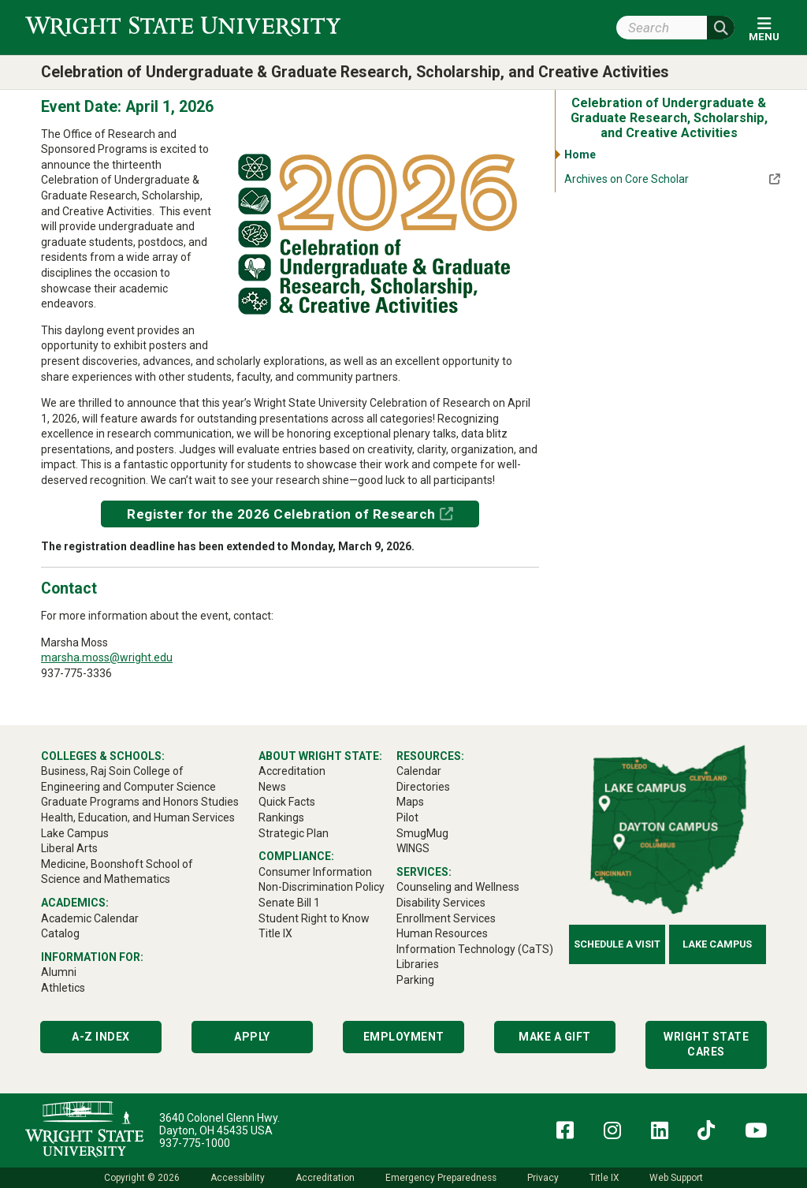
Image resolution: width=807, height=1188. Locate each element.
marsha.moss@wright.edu (107, 657)
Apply (252, 1036)
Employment (403, 1036)
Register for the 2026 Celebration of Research (281, 514)
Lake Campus (717, 944)
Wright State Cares (706, 1044)
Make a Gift (555, 1036)
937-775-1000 (194, 1143)
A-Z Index (101, 1036)
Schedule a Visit (617, 944)
